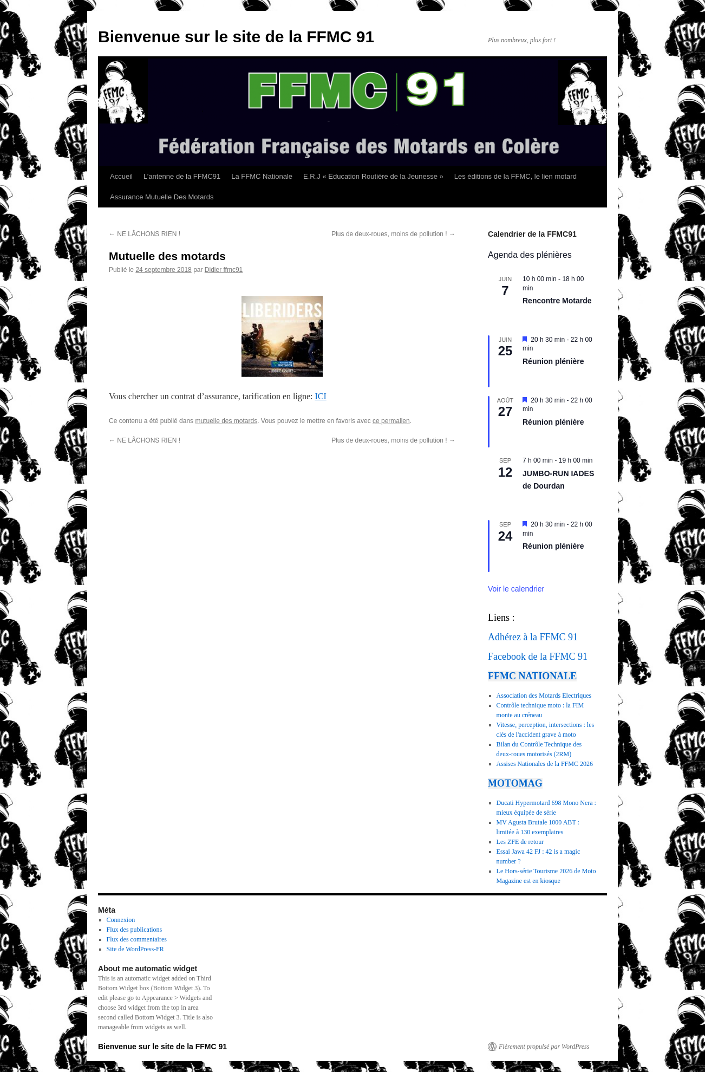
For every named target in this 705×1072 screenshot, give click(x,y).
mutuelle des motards (226, 421)
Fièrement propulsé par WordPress (544, 1046)
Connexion (121, 920)
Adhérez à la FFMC (526, 637)
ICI (320, 396)
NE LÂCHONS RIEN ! (144, 234)
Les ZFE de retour (520, 842)
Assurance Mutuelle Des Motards (161, 197)
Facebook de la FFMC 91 (538, 656)
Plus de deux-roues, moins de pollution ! (393, 234)
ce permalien (391, 421)
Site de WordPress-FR (135, 949)
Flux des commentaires (137, 939)
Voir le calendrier (516, 588)
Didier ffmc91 (224, 270)
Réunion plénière (553, 361)
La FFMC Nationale (261, 176)
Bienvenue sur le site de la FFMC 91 (236, 37)
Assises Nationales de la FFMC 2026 (545, 764)
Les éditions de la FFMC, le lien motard (515, 176)
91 (573, 637)
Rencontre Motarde (557, 300)
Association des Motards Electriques (544, 695)
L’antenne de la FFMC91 (181, 176)
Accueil (121, 176)
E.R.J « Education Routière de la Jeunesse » (373, 176)
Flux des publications (134, 929)
